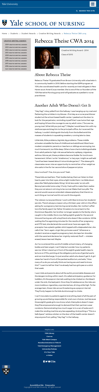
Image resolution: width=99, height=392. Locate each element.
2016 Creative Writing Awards (16, 66)
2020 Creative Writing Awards (16, 55)
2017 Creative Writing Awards (16, 63)
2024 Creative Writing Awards (16, 44)
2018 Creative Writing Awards (16, 61)
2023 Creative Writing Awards (16, 47)
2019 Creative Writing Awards (16, 58)
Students (14, 33)
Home (4, 33)
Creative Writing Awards (50, 33)
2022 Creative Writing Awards (16, 50)
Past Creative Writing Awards (16, 69)
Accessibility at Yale (37, 385)
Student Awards (28, 33)
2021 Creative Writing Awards (16, 53)
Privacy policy (50, 385)
